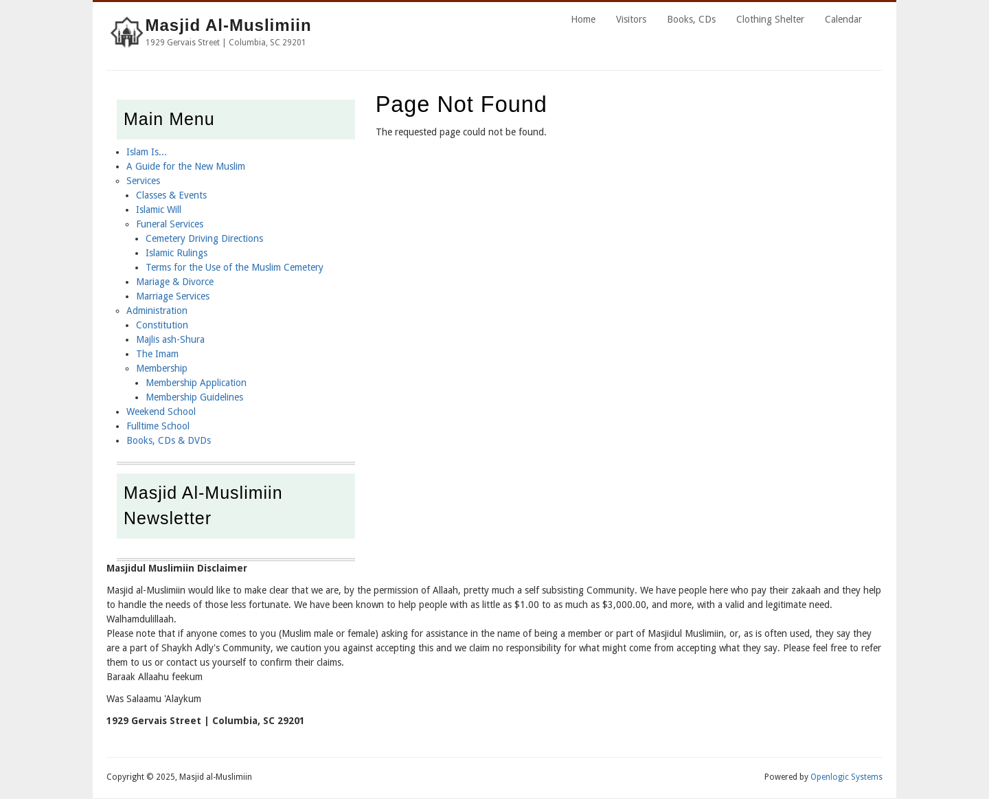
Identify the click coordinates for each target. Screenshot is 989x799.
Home (583, 19)
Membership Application (196, 382)
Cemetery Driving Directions (204, 238)
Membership (161, 368)
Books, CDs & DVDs (168, 440)
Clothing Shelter (770, 19)
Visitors (631, 19)
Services (143, 180)
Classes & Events (171, 195)
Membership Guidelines (194, 397)
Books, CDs (691, 19)
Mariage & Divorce (175, 281)
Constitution (162, 324)
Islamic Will (158, 209)
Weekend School (161, 411)
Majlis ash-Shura (170, 339)
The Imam (157, 353)
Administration (156, 310)
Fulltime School (158, 425)
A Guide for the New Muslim (185, 166)
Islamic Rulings (176, 252)
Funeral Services (169, 223)
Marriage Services (172, 296)
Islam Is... (146, 151)
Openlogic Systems (846, 777)
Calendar (843, 19)
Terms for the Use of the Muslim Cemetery (234, 267)
